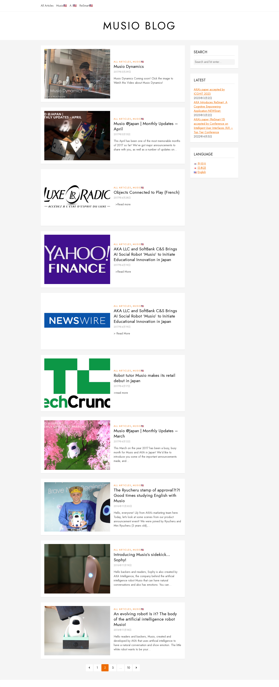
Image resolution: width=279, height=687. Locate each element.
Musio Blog (139, 25)
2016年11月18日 (122, 630)
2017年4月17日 (122, 386)
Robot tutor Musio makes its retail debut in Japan (144, 378)
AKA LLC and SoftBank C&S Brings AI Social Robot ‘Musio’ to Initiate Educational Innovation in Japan (145, 254)
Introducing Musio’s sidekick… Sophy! (142, 557)
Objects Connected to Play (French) (147, 192)
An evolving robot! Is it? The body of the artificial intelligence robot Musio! (145, 619)
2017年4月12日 (122, 441)
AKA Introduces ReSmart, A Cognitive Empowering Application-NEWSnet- (210, 106)
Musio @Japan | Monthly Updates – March (146, 433)
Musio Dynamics (129, 66)
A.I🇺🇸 (73, 6)
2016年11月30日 (123, 506)
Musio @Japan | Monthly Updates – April (146, 126)
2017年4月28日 (122, 197)
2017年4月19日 (122, 265)
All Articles (47, 6)
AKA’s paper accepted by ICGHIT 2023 (209, 91)
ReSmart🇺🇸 (86, 6)
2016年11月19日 (123, 565)
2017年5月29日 (122, 72)
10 (128, 668)
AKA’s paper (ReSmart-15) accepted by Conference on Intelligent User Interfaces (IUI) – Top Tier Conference (213, 125)
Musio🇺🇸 (61, 6)
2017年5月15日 (122, 134)
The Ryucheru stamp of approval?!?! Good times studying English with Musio (147, 495)
